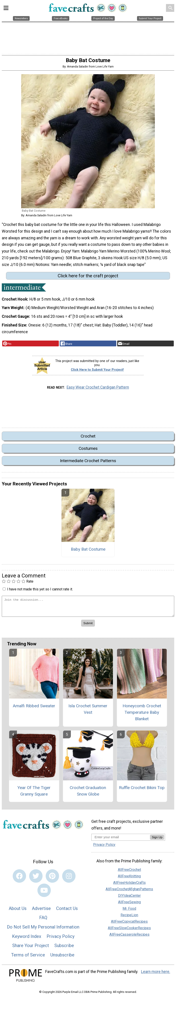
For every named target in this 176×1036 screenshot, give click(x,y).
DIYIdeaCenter (129, 898)
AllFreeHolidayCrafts (129, 885)
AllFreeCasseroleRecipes (129, 937)
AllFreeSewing (129, 904)
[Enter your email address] (120, 839)
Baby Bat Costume (88, 551)
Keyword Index (26, 938)
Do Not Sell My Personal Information (43, 929)
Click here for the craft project (88, 278)
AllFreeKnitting (129, 878)
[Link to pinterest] (52, 878)
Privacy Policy (60, 938)
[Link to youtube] (44, 892)
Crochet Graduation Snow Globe (88, 793)
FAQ (43, 920)
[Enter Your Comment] (88, 608)
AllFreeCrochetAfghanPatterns (129, 891)
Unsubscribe (62, 957)
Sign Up (157, 839)
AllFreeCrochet (129, 872)
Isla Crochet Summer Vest (87, 711)
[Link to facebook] (19, 878)
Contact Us (67, 910)
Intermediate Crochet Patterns (88, 463)
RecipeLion (129, 917)
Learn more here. (155, 974)
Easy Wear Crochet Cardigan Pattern (98, 389)
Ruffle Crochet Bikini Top (142, 790)
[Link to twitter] (36, 878)
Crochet (88, 438)
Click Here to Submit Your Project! (97, 372)
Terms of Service (28, 957)
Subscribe (64, 947)
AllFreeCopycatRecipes (129, 924)
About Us (18, 910)
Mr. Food (129, 911)
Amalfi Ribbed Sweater (34, 708)
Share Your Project (30, 947)
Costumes (88, 450)
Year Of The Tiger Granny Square (34, 793)
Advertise (41, 910)
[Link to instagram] (69, 878)
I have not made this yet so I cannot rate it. (40, 591)
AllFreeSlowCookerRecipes (129, 930)
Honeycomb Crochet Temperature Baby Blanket (142, 715)
